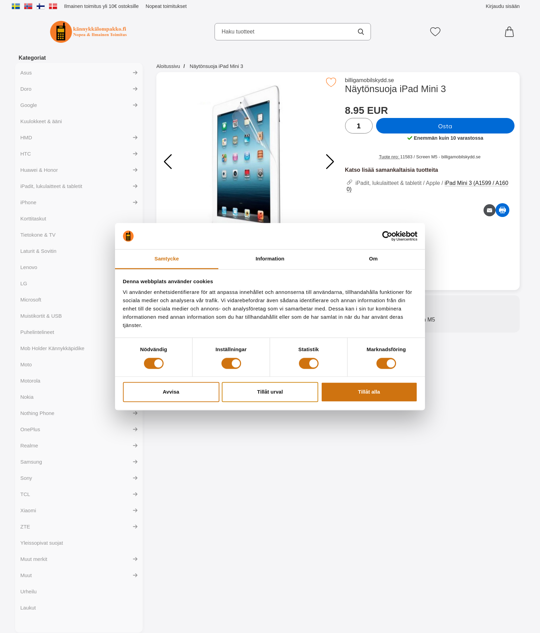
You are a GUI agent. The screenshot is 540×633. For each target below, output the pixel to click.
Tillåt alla (369, 392)
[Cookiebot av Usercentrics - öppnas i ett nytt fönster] (387, 236)
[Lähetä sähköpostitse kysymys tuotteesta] (490, 210)
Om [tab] (373, 259)
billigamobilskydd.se (369, 80)
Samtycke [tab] (167, 259)
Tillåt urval (270, 392)
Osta (445, 126)
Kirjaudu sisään (503, 6)
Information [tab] (270, 259)
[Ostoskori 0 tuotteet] (511, 31)
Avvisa (171, 392)
